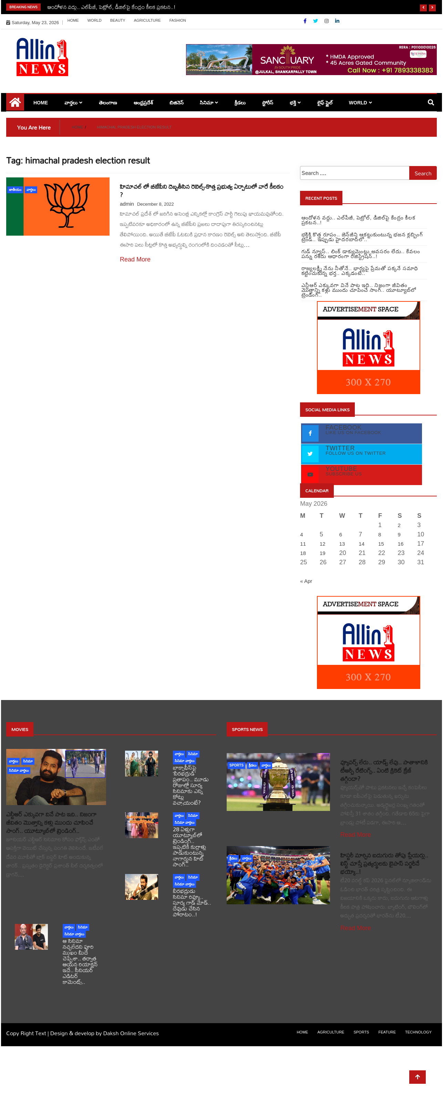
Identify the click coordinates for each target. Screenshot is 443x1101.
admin (127, 204)
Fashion (177, 20)
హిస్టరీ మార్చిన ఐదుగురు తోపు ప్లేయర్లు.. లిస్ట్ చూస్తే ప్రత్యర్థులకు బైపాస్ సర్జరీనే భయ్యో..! (384, 863)
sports (236, 765)
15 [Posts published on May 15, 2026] (381, 544)
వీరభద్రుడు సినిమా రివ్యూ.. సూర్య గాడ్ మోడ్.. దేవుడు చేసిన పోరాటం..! (192, 902)
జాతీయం (15, 190)
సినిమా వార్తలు (19, 770)
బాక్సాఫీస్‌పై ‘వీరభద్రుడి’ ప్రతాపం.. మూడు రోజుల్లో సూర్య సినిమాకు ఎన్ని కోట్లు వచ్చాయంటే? (191, 785)
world (94, 20)
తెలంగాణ (108, 102)
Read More (135, 259)
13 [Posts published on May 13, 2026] (342, 544)
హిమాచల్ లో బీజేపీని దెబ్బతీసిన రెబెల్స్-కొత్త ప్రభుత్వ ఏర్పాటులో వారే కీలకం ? (202, 191)
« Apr (306, 581)
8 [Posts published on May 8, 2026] (379, 534)
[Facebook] (305, 21)
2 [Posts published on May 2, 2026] (399, 525)
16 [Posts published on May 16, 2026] (401, 544)
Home (73, 20)
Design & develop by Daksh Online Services (104, 1033)
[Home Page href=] (15, 105)
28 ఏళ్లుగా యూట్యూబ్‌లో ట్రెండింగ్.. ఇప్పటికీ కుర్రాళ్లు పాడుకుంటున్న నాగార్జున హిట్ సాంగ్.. (189, 846)
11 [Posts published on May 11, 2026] (303, 544)
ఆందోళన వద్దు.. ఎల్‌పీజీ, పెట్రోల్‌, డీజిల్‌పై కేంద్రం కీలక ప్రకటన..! (112, 6)
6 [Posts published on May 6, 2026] (340, 534)
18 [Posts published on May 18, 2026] (303, 553)
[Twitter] (316, 21)
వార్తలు (71, 102)
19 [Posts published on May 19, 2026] (323, 553)
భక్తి (293, 102)
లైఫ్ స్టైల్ (324, 102)
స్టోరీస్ (267, 102)
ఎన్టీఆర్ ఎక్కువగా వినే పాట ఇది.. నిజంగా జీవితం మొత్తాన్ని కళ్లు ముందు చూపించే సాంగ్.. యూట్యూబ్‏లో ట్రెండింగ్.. (51, 822)
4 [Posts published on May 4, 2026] (301, 534)
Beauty (117, 20)
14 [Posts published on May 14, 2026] (361, 544)
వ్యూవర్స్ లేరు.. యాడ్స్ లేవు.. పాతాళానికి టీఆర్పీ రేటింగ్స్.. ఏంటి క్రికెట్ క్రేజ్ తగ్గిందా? (384, 770)
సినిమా (206, 102)
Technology (418, 1032)
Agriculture (147, 20)
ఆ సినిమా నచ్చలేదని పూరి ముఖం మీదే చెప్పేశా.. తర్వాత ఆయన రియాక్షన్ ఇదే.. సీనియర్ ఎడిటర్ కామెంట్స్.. (80, 961)
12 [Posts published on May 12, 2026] (323, 544)
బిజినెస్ (176, 102)
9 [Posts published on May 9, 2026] (399, 534)
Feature (387, 1032)
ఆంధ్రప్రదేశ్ (143, 102)
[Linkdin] (337, 21)
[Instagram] (327, 21)
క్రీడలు (240, 102)
